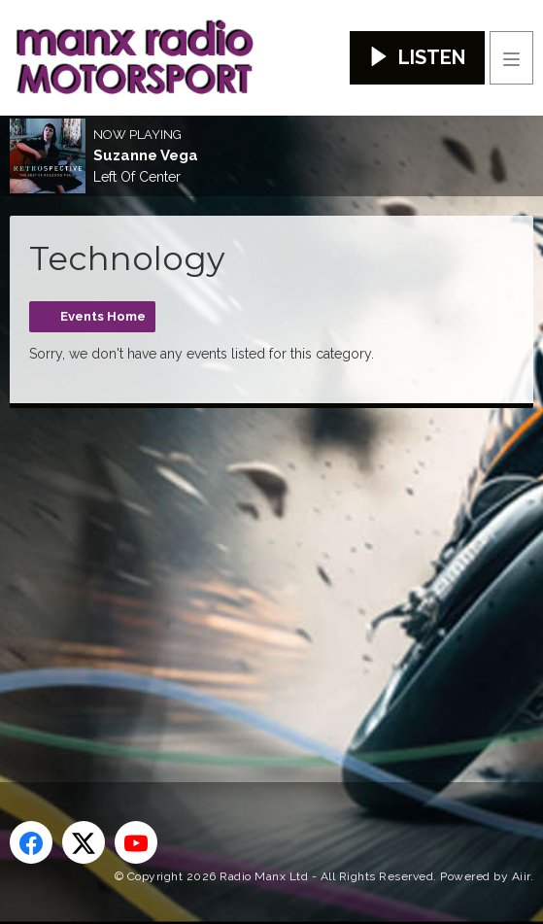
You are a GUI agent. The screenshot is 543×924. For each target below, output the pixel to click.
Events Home (103, 316)
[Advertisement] (276, 564)
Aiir (521, 876)
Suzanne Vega (145, 155)
